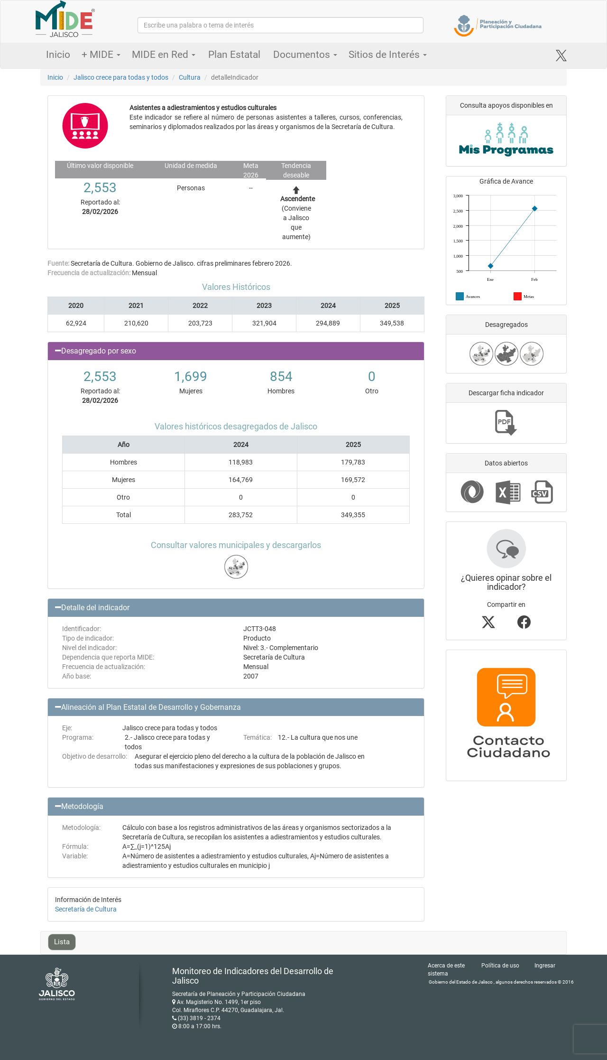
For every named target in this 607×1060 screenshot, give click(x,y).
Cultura (190, 77)
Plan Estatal (234, 54)
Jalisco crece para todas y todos (121, 77)
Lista (62, 942)
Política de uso (500, 965)
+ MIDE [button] (101, 54)
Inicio (58, 54)
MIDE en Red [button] (163, 54)
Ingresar (544, 965)
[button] (236, 351)
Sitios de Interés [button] (388, 54)
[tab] (236, 351)
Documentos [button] (305, 54)
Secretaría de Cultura (86, 909)
